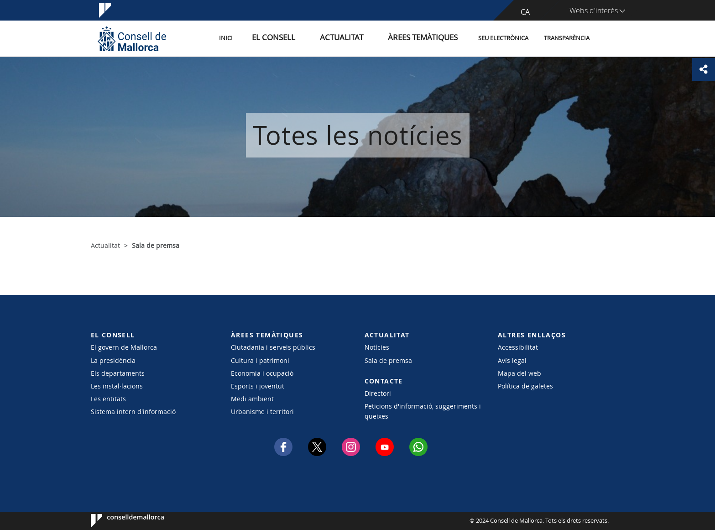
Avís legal (512, 360)
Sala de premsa (388, 360)
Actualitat (362, 38)
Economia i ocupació (262, 373)
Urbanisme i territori (262, 411)
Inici (267, 38)
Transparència (567, 38)
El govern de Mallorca (124, 347)
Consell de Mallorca (118, 521)
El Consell (306, 38)
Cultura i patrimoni (260, 360)
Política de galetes (525, 386)
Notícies (377, 347)
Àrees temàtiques (428, 38)
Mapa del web (519, 373)
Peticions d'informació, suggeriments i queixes (423, 411)
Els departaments (118, 373)
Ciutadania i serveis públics (273, 347)
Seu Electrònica (503, 38)
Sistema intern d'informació (133, 411)
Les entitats (108, 398)
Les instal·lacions (117, 386)
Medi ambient (252, 398)
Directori (378, 393)
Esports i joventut (257, 386)
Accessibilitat (518, 347)
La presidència (113, 360)
